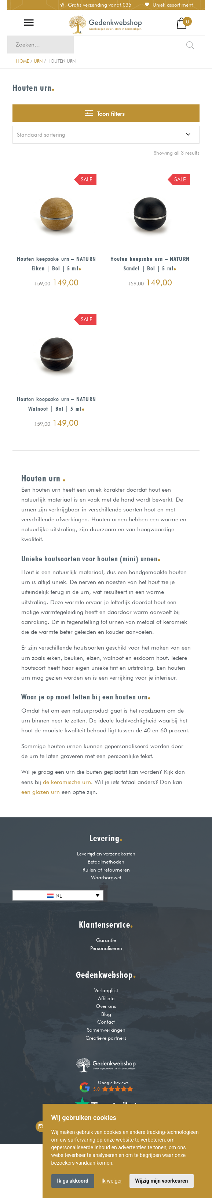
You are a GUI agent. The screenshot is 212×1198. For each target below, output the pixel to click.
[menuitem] (57, 895)
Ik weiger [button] (112, 1181)
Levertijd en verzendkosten (106, 853)
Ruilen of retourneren (106, 869)
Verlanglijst (106, 990)
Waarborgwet (106, 877)
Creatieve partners (106, 1038)
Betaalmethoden (106, 861)
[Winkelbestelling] (106, 135)
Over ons (106, 1006)
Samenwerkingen (106, 1030)
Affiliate (106, 998)
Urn (38, 61)
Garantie (106, 940)
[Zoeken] (190, 44)
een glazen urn (40, 791)
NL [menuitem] (58, 895)
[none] (57, 895)
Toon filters (105, 113)
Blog (106, 1014)
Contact (106, 1021)
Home (22, 61)
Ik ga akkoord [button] (72, 1181)
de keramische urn (67, 782)
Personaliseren (106, 948)
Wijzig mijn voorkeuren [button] (161, 1181)
